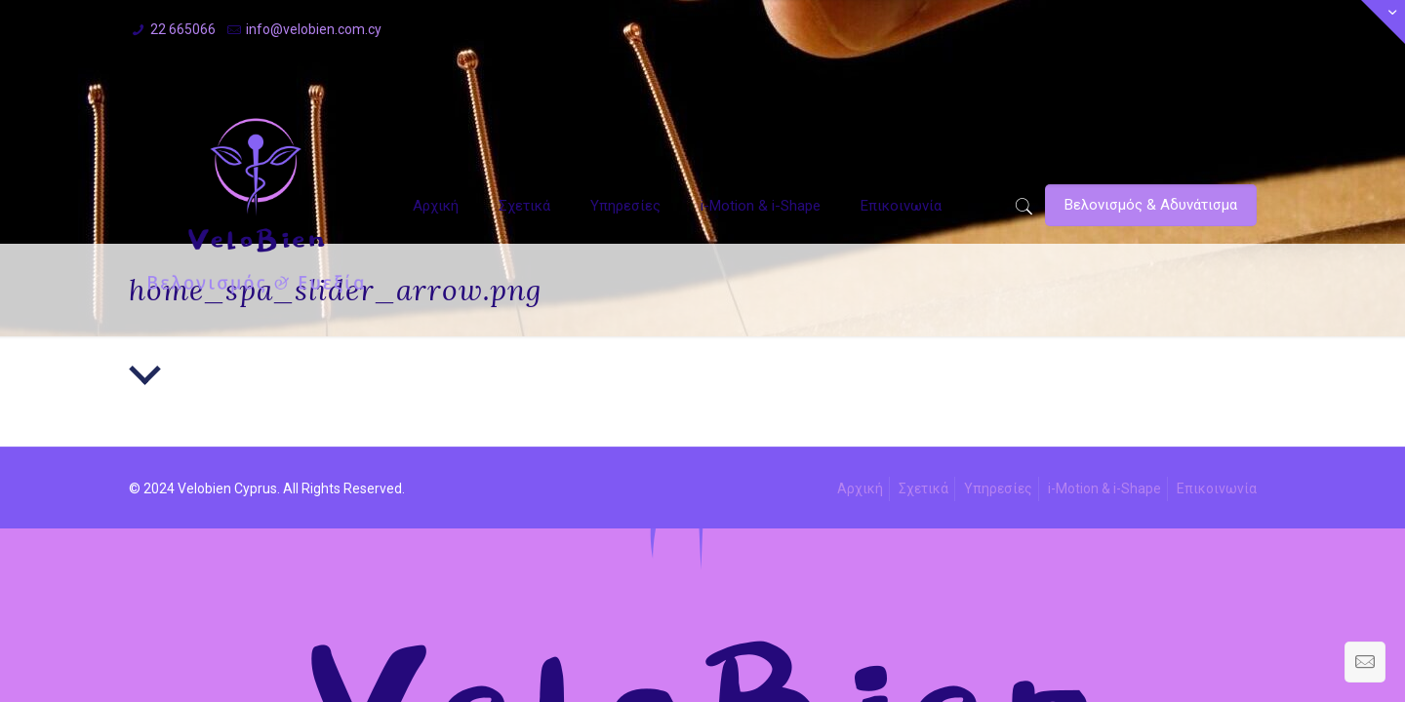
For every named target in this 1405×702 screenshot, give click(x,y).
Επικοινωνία (1217, 488)
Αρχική (860, 488)
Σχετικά (923, 488)
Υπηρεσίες (998, 488)
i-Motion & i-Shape (1104, 488)
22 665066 (183, 29)
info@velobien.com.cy (313, 29)
